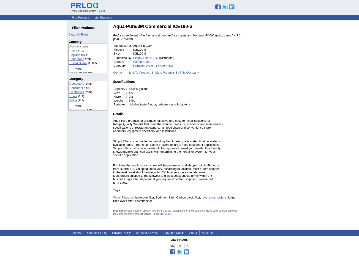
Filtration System (144, 65)
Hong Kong (76, 59)
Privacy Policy (121, 232)
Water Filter (165, 65)
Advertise (208, 232)
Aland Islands (78, 73)
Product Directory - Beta (88, 9)
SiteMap (76, 232)
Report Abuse (163, 213)
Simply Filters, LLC (145, 58)
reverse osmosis (212, 197)
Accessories (77, 110)
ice (132, 197)
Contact (118, 72)
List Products (103, 17)
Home (73, 96)
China (73, 50)
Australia (75, 46)
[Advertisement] (272, 92)
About (193, 232)
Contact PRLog (97, 232)
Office (73, 100)
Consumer (76, 88)
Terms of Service (147, 232)
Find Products (80, 17)
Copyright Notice (174, 232)
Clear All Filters (78, 34)
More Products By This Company (177, 72)
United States (78, 63)
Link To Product (139, 72)
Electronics (76, 92)
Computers (76, 83)
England (74, 55)
